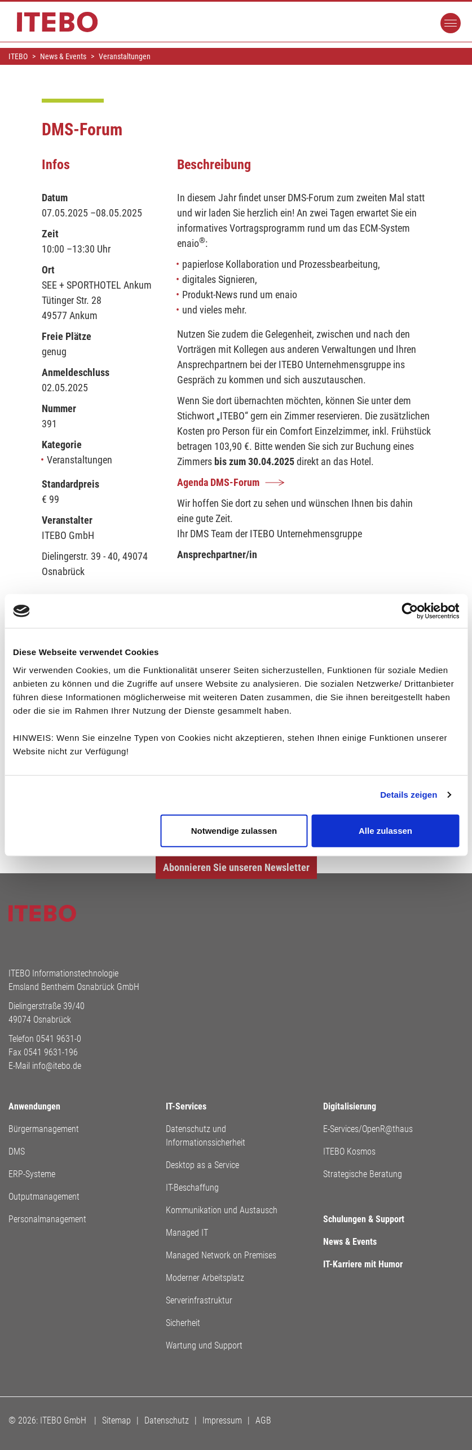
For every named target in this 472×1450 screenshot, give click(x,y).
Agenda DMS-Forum (218, 482)
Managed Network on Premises (221, 1255)
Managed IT (187, 1232)
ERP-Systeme (31, 1174)
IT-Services (186, 1106)
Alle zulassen (385, 830)
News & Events (350, 1241)
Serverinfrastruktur (199, 1300)
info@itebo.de (56, 1065)
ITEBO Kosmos (349, 1151)
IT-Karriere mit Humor (363, 1264)
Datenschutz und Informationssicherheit (205, 1136)
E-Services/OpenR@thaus (368, 1129)
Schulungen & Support (363, 1219)
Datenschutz (166, 1420)
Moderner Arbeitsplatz (205, 1277)
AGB (263, 1420)
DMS (16, 1151)
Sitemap (116, 1420)
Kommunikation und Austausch (221, 1210)
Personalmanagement (47, 1219)
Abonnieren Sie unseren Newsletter (236, 867)
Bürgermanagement (43, 1129)
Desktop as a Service (202, 1165)
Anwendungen (34, 1106)
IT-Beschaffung (192, 1187)
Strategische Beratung (362, 1174)
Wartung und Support (204, 1345)
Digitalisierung (349, 1106)
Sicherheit (183, 1323)
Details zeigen (408, 794)
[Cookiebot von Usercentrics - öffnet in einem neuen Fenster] (409, 611)
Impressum (222, 1420)
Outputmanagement (44, 1196)
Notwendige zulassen (234, 830)
